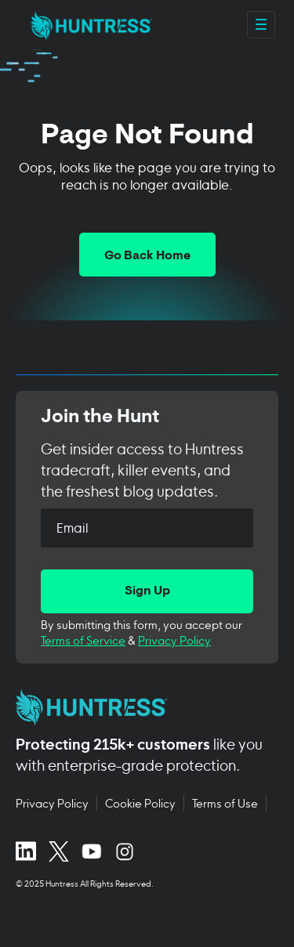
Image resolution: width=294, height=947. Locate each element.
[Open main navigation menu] (261, 24)
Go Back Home (147, 256)
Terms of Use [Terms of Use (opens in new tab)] (225, 803)
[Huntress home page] (140, 707)
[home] (87, 24)
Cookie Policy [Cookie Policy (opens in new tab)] (140, 803)
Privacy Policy (174, 639)
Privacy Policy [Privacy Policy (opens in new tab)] (52, 803)
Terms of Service (83, 639)
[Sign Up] (147, 591)
